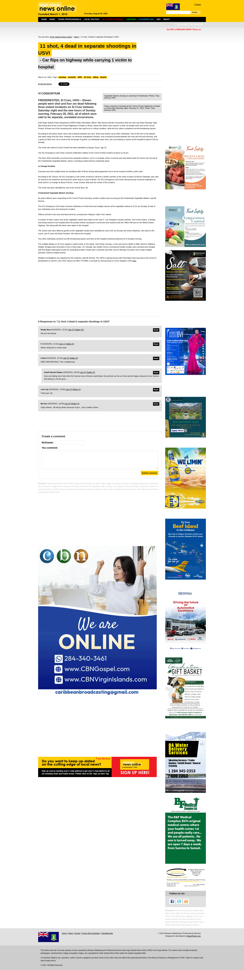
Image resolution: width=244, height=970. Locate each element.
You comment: (50, 447)
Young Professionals (69, 19)
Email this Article (45, 84)
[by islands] (196, 24)
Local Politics (91, 19)
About (166, 19)
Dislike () (79, 330)
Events (77, 933)
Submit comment (149, 473)
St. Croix (87, 77)
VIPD (80, 77)
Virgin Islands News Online (61, 37)
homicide (72, 77)
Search (194, 12)
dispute (103, 77)
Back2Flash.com (194, 936)
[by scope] (182, 24)
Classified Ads (107, 933)
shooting (62, 77)
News (52, 19)
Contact (197, 4)
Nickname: (48, 442)
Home (44, 19)
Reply (156, 330)
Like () (71, 330)
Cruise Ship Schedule (91, 933)
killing (95, 77)
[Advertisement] (100, 288)
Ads (158, 19)
